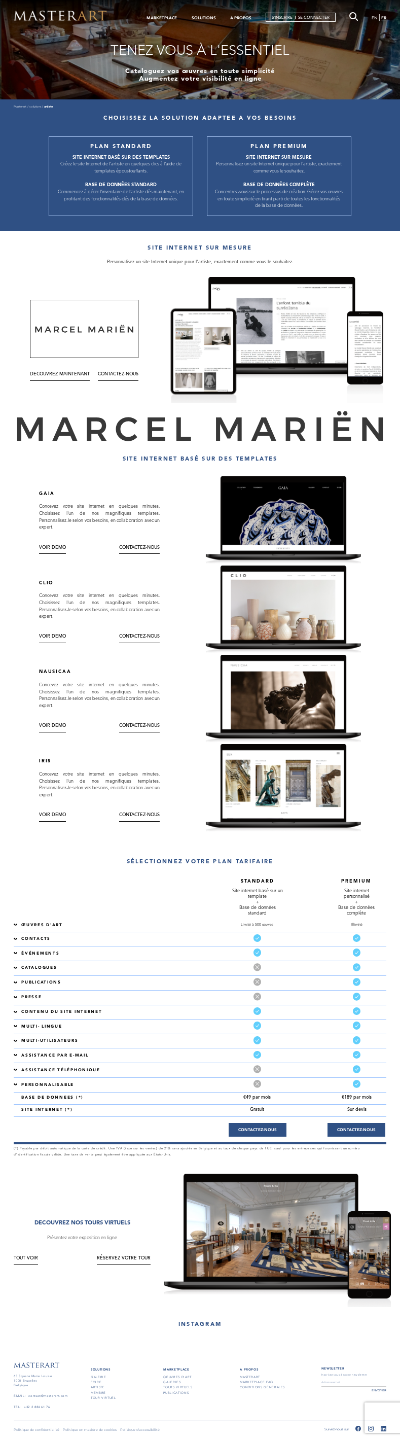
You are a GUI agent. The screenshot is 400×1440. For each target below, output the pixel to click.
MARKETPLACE (162, 17)
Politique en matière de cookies (90, 1429)
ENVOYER (379, 1390)
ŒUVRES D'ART (42, 925)
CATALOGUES (39, 967)
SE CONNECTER (314, 17)
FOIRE (96, 1382)
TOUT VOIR (26, 1258)
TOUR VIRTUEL (103, 1398)
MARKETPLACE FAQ (256, 1382)
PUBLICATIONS (41, 982)
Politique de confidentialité (36, 1429)
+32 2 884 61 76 (37, 1407)
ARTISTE (97, 1387)
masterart (250, 1377)
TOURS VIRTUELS (177, 1387)
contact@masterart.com (47, 1396)
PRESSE (31, 997)
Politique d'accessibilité (140, 1429)
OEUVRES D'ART (177, 1377)
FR (383, 17)
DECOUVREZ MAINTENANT (60, 374)
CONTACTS (36, 938)
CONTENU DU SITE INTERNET (61, 1011)
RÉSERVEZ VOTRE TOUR (124, 1258)
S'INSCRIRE (282, 17)
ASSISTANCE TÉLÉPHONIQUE (60, 1070)
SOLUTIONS (204, 17)
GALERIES (171, 1382)
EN (374, 18)
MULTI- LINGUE (41, 1026)
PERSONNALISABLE (47, 1084)
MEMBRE (98, 1393)
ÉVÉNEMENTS (40, 953)
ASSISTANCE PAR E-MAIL (54, 1055)
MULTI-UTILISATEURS (49, 1040)
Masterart (20, 106)
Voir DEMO (52, 547)
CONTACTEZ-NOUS (118, 374)
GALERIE (98, 1377)
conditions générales (262, 1387)
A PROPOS (240, 17)
